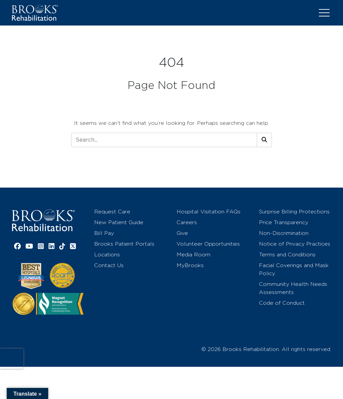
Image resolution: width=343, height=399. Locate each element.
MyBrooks (190, 265)
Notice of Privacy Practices (294, 244)
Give (182, 233)
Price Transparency (283, 222)
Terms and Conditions (287, 254)
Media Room (193, 254)
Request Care (112, 211)
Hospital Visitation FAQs (209, 211)
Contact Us (109, 265)
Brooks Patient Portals (124, 244)
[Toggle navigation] (324, 13)
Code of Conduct (282, 303)
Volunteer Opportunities (208, 244)
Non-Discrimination (283, 233)
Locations (107, 254)
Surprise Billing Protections (294, 211)
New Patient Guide (118, 222)
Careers (187, 222)
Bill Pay (104, 233)
